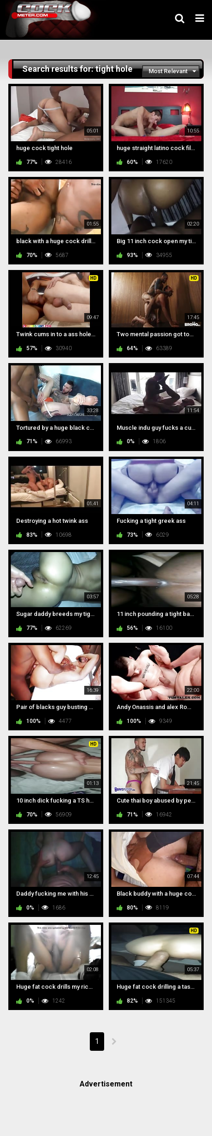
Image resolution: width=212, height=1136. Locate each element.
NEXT (113, 1041)
